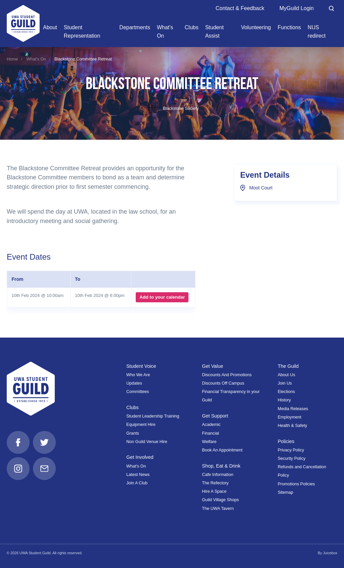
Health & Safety (292, 425)
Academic (211, 424)
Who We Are (138, 375)
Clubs (132, 407)
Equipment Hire (141, 424)
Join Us (285, 383)
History (284, 400)
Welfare (209, 441)
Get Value (212, 366)
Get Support (215, 416)
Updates (134, 383)
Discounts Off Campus (223, 383)
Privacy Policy (291, 450)
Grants (132, 433)
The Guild (288, 366)
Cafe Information (217, 474)
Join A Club (136, 483)
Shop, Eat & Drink (221, 466)
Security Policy (292, 458)
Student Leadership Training (152, 416)
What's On (36, 59)
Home (12, 59)
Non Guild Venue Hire (146, 441)
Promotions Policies (296, 484)
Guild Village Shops (220, 499)
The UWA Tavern (218, 508)
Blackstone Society (172, 108)
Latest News (137, 474)
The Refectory (215, 483)
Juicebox (330, 553)
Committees (137, 391)
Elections (286, 391)
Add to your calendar (162, 297)
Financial (210, 433)
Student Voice (141, 366)
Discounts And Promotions (227, 375)
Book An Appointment (222, 450)
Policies (286, 441)
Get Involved (140, 457)
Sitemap (285, 492)
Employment (289, 417)
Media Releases (293, 408)
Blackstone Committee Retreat (83, 59)
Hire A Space (214, 491)
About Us (286, 375)
